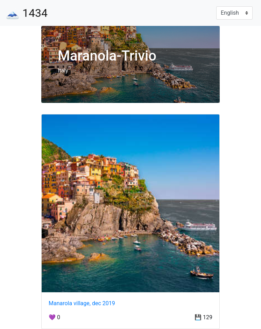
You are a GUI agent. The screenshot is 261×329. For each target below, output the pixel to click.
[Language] (234, 13)
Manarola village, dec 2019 (82, 303)
